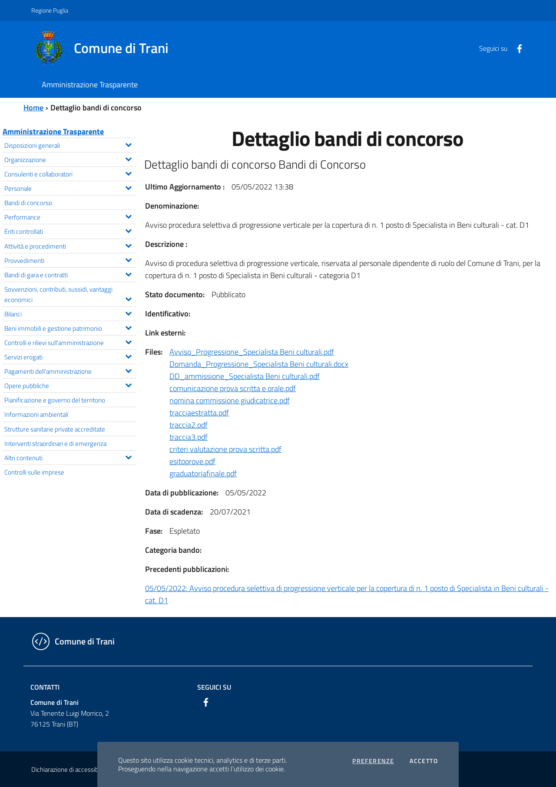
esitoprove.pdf (192, 461)
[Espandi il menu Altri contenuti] (128, 456)
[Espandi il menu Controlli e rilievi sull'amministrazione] (128, 341)
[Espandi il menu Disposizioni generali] (128, 144)
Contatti (45, 687)
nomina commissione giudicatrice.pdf (229, 400)
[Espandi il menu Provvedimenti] (128, 259)
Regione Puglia (49, 10)
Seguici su (214, 687)
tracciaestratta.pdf (199, 412)
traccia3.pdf (188, 437)
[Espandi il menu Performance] (128, 215)
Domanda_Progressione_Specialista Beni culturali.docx (258, 364)
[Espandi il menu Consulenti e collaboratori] (128, 172)
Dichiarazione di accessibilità (69, 769)
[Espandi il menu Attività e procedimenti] (128, 244)
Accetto (424, 761)
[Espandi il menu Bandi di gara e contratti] (128, 273)
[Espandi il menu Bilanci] (128, 312)
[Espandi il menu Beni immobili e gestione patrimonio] (128, 327)
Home (33, 107)
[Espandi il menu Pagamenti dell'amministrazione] (128, 370)
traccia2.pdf (188, 425)
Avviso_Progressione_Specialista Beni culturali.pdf (251, 352)
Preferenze (373, 761)
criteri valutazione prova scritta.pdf (225, 449)
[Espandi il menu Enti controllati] (128, 230)
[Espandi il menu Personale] (128, 187)
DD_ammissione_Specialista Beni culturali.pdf (244, 376)
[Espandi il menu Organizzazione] (128, 158)
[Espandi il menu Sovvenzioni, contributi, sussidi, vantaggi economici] (128, 298)
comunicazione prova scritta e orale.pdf (232, 388)
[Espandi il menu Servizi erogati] (128, 355)
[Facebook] (516, 48)
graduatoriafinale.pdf (203, 473)
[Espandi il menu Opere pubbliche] (128, 384)
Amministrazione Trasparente (53, 131)
